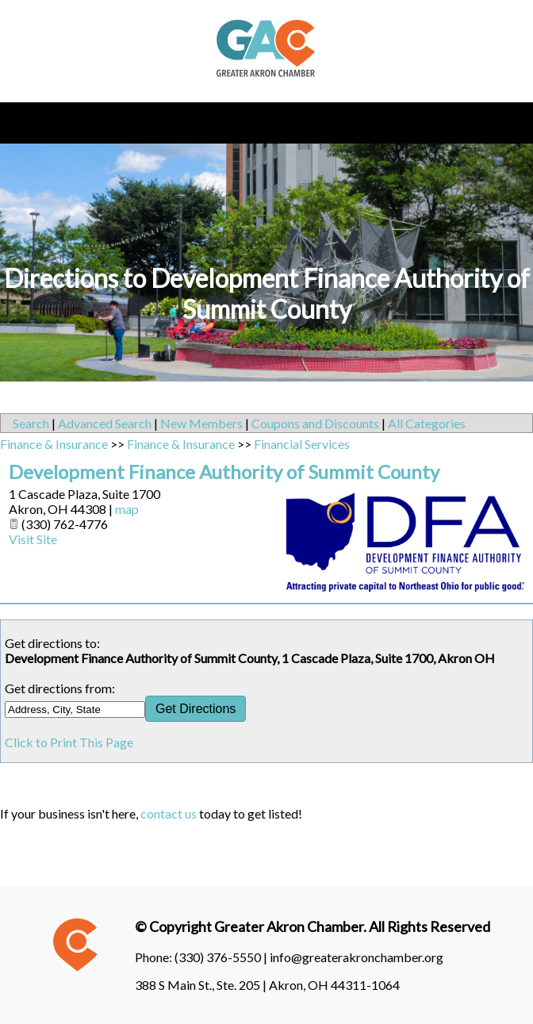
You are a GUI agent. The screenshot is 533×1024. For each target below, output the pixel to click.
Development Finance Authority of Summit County (224, 471)
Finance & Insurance (54, 443)
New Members (201, 423)
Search (31, 423)
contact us (168, 813)
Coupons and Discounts (315, 423)
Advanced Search (104, 423)
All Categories (427, 423)
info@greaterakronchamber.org (356, 957)
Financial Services (302, 443)
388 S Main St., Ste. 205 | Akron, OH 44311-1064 (267, 984)
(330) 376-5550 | (222, 957)
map (127, 508)
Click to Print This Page (69, 742)
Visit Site (33, 539)
